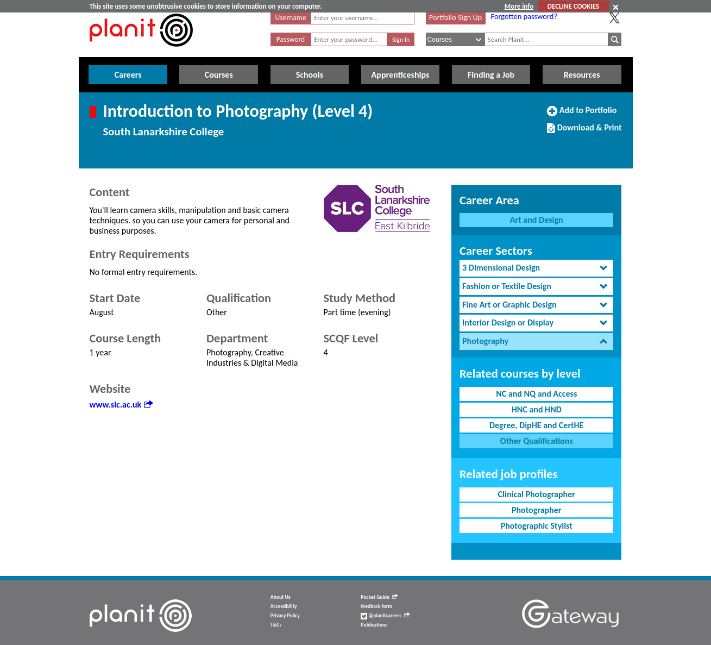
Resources (582, 75)
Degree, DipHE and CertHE (536, 425)
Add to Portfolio (581, 114)
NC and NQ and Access (536, 394)
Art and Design (536, 220)
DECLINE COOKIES (573, 6)
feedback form (376, 606)
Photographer (536, 510)
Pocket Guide (379, 597)
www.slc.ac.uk (121, 404)
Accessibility (283, 606)
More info (519, 6)
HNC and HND (537, 409)
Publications (374, 625)
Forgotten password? (524, 16)
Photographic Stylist (536, 526)
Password (290, 39)
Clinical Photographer (536, 494)
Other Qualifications (536, 441)
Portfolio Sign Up (455, 17)
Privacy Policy (285, 615)
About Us (280, 597)
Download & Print (584, 132)
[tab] (536, 268)
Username (290, 17)
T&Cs (275, 625)
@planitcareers (385, 615)
